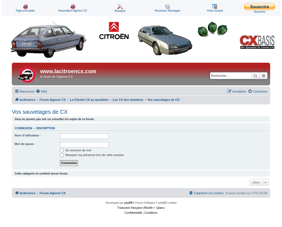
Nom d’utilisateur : (28, 135)
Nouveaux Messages (167, 8)
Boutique (120, 8)
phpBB (128, 202)
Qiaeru (160, 207)
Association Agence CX (72, 8)
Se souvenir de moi (75, 150)
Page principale (25, 8)
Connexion (23, 128)
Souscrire (259, 8)
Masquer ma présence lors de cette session (92, 155)
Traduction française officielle (135, 207)
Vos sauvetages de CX (39, 112)
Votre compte (215, 8)
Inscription (45, 128)
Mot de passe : (25, 144)
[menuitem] (41, 91)
